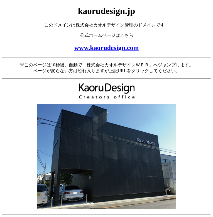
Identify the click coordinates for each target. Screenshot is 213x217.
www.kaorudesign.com (106, 47)
